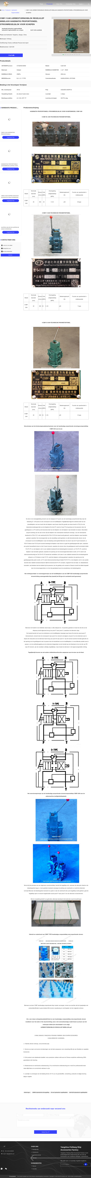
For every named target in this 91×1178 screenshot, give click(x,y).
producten (7, 10)
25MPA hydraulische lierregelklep (40, 1092)
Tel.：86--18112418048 (7, 1151)
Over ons (59, 4)
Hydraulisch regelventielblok (15, 11)
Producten (49, 4)
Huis (3, 10)
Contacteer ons (70, 4)
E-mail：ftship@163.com (7, 1153)
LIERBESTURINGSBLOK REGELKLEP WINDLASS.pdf (56, 1027)
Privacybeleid (12, 1176)
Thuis (41, 4)
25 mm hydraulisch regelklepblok (59, 1092)
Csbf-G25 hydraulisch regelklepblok (78, 1092)
